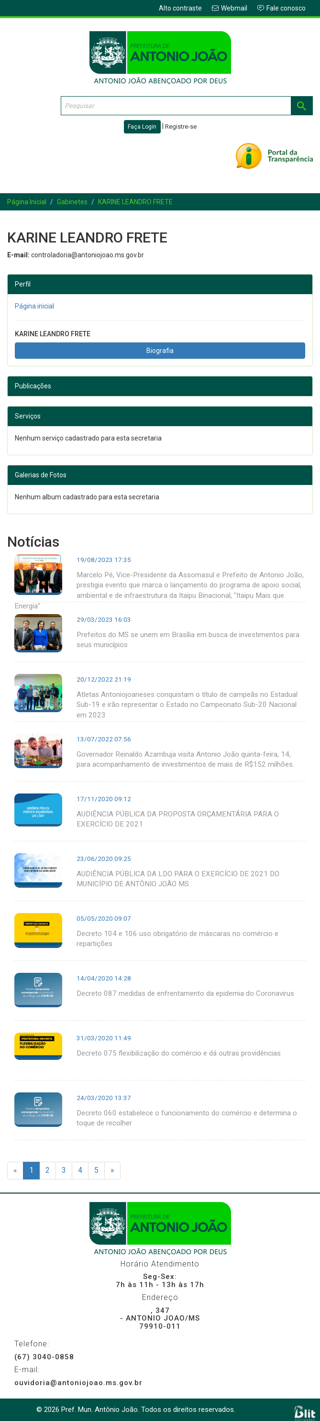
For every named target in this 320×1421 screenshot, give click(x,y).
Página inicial (34, 306)
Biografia (160, 350)
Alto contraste (180, 8)
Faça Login (142, 126)
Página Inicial (26, 202)
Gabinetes (72, 202)
